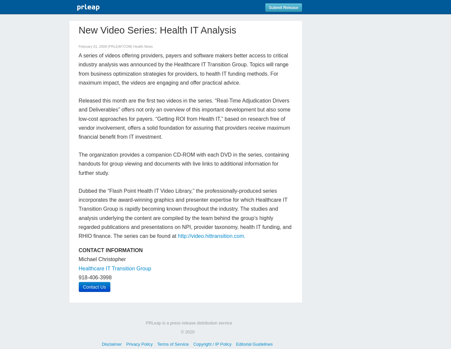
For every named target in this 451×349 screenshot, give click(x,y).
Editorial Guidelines (254, 344)
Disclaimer (112, 344)
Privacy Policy (139, 344)
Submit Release (283, 7)
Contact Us (94, 287)
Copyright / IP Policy (212, 344)
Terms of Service (173, 344)
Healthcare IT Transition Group (115, 268)
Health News (143, 46)
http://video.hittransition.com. (212, 236)
